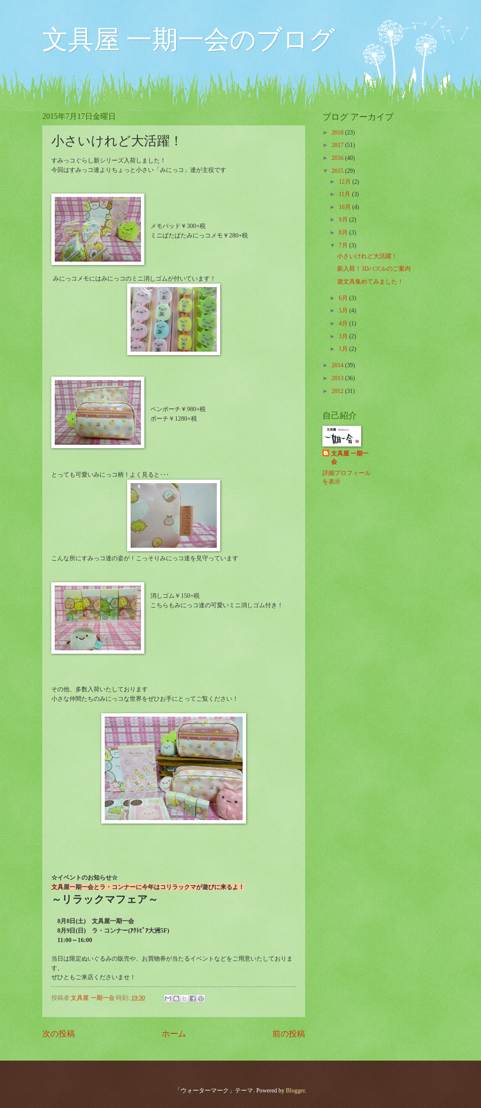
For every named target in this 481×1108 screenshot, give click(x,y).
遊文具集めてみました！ (370, 281)
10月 (345, 207)
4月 (344, 323)
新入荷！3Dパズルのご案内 (374, 268)
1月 (344, 349)
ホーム (174, 1033)
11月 (345, 194)
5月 (344, 310)
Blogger (295, 1090)
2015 (338, 171)
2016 (338, 158)
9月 (344, 219)
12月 (345, 181)
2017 (338, 145)
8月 (344, 232)
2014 (338, 365)
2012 (338, 391)
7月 (344, 245)
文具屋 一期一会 (350, 457)
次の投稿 (58, 1033)
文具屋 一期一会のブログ (188, 39)
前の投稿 (288, 1033)
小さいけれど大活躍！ (367, 256)
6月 (344, 298)
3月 (344, 336)
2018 (338, 132)
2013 (338, 378)
